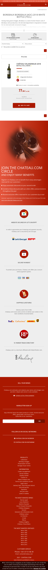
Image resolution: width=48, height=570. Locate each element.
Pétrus (24, 520)
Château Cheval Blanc (24, 524)
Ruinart (24, 510)
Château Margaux (24, 508)
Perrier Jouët (24, 500)
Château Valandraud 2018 (28, 65)
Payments (24, 489)
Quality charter (24, 475)
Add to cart (24, 105)
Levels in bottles (24, 493)
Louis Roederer (24, 502)
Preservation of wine (24, 463)
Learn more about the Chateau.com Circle (11, 200)
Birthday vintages (24, 461)
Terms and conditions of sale (24, 481)
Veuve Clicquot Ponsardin (24, 506)
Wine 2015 (24, 544)
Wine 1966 (24, 532)
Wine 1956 (24, 530)
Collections (24, 459)
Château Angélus (24, 522)
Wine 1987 (24, 540)
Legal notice (24, 483)
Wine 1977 (24, 536)
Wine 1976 (24, 534)
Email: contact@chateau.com (24, 554)
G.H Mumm (24, 516)
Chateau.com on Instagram (24, 442)
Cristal (24, 518)
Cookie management (24, 471)
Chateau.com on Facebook (24, 438)
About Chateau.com (24, 479)
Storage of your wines (24, 465)
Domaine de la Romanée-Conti (24, 512)
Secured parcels (24, 487)
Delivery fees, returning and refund (24, 485)
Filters (24, 57)
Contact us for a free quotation (24, 395)
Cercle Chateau (24, 473)
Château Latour (24, 514)
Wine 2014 (24, 542)
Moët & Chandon (24, 504)
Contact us (24, 477)
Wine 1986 (24, 538)
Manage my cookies (39, 568)
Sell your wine (24, 491)
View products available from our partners (13, 47)
